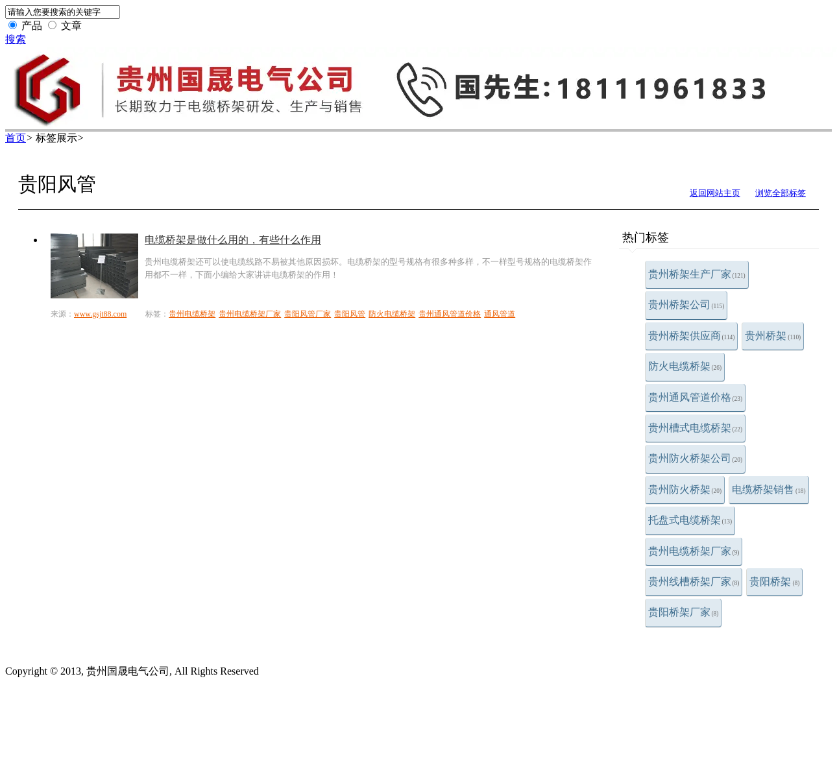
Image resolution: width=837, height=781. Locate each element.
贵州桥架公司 (686, 304)
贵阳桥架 (774, 581)
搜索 (15, 39)
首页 (15, 137)
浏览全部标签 (780, 193)
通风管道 (499, 313)
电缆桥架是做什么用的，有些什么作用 (233, 239)
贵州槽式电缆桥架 (695, 427)
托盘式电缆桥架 (690, 519)
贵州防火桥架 (685, 489)
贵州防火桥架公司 (695, 458)
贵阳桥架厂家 (683, 612)
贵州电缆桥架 (192, 313)
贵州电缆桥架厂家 (694, 551)
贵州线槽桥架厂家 (694, 581)
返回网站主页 (715, 193)
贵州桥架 (773, 335)
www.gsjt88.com (100, 313)
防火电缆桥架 (685, 366)
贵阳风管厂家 (307, 313)
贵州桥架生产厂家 (697, 274)
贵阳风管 (349, 313)
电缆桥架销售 (769, 489)
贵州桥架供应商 (691, 335)
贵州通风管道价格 (695, 397)
